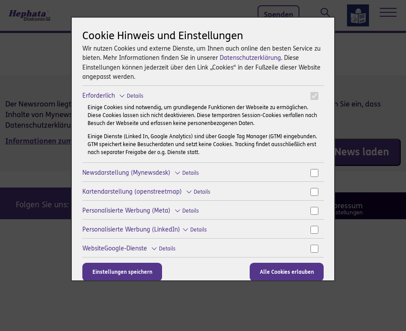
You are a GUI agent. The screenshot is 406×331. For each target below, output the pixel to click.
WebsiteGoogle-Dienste (129, 248)
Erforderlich (113, 95)
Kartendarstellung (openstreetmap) (146, 191)
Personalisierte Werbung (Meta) (140, 210)
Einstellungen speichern (122, 272)
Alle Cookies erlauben (287, 272)
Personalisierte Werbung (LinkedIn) (144, 229)
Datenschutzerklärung (250, 58)
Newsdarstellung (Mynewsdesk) (140, 173)
